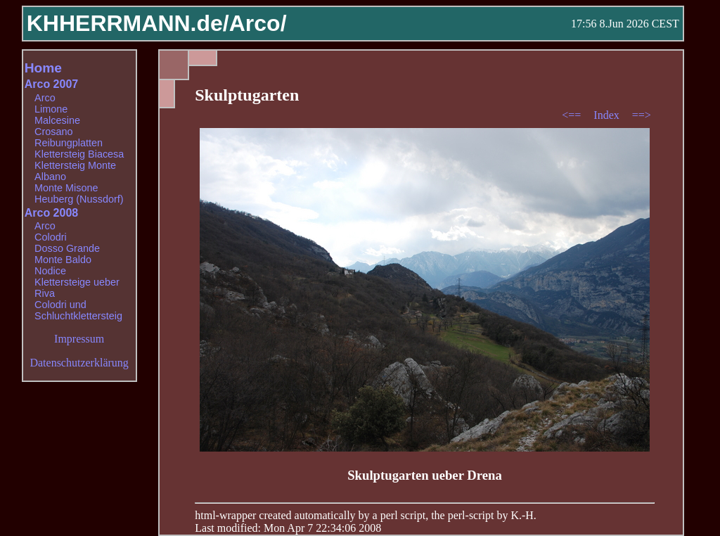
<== (573, 115)
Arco (45, 97)
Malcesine (57, 120)
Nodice (50, 270)
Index (607, 115)
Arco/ (258, 23)
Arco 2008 (52, 213)
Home (43, 67)
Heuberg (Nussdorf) (78, 199)
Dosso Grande (67, 248)
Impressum (79, 339)
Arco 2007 (52, 84)
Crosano (53, 131)
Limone (51, 109)
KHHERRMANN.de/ (128, 23)
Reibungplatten (68, 142)
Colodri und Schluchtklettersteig (78, 310)
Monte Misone (66, 187)
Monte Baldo (62, 259)
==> (641, 115)
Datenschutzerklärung (79, 363)
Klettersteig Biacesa (79, 154)
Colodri (50, 237)
